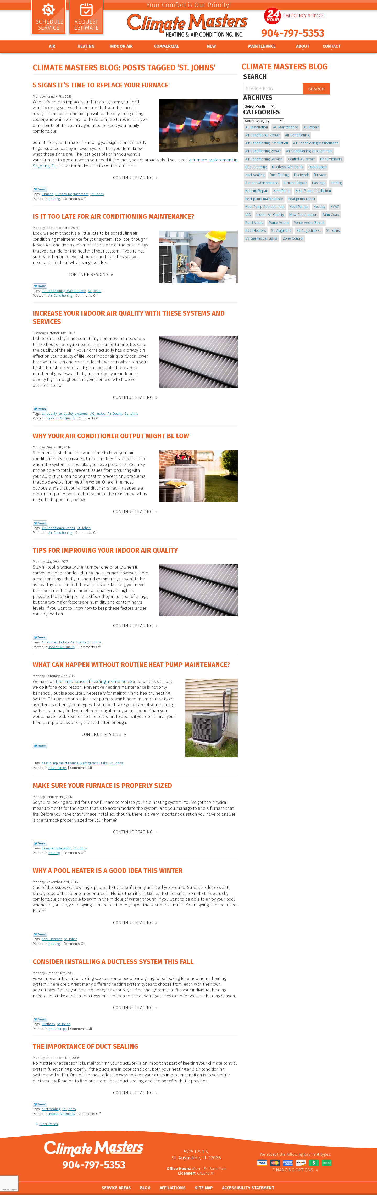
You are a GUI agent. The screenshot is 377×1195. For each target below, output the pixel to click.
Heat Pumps (57, 764)
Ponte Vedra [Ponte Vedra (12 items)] (279, 223)
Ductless (48, 1018)
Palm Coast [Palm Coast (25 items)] (331, 214)
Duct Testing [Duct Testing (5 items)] (279, 175)
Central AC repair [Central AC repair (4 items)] (301, 159)
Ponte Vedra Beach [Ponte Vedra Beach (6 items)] (309, 223)
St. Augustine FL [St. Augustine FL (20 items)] (309, 230)
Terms (14, 1189)
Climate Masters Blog (285, 66)
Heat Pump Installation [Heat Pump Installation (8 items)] (313, 191)
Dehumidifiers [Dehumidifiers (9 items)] (331, 159)
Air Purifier (49, 638)
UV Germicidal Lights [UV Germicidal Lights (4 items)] (261, 238)
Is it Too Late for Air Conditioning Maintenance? (113, 216)
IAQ (92, 411)
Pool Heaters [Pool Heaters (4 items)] (255, 230)
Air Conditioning (60, 294)
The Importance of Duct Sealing (85, 1040)
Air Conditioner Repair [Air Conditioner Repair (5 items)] (262, 135)
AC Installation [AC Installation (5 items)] (256, 127)
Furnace (47, 193)
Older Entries (48, 1117)
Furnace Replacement (71, 193)
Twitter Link (40, 188)
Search (316, 89)
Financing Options (293, 1163)
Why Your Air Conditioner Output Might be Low (111, 434)
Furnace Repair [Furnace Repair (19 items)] (295, 183)
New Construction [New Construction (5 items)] (303, 214)
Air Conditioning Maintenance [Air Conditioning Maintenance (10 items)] (316, 143)
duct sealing (51, 1102)
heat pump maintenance (60, 759)
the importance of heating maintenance (94, 677)
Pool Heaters (52, 933)
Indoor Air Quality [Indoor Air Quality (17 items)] (270, 214)
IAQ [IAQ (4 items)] (248, 214)
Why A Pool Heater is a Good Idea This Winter (107, 866)
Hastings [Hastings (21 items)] (318, 183)
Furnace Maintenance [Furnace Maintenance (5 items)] (261, 183)
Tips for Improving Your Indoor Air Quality (105, 547)
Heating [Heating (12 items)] (336, 183)
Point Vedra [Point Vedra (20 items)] (254, 223)
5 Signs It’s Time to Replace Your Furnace (100, 85)
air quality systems (73, 411)
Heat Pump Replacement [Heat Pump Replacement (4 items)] (264, 207)
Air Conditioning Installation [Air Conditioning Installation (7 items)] (266, 143)
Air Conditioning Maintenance (64, 289)
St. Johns (97, 193)
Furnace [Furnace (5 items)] (320, 175)
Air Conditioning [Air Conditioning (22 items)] (297, 135)
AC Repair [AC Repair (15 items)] (311, 127)
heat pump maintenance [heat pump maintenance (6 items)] (264, 199)
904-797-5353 (292, 33)
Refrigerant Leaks (94, 759)
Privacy (5, 1189)
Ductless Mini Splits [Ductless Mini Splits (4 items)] (287, 167)
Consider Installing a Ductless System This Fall (113, 956)
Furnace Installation (56, 843)
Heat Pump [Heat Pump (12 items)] (281, 191)
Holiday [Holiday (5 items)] (319, 207)
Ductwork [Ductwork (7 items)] (301, 175)
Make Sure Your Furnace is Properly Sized (102, 782)
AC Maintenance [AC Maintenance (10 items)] (285, 127)
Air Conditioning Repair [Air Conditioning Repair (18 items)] (263, 151)
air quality (49, 411)
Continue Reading (133, 177)
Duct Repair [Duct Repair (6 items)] (317, 167)
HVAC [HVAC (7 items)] (335, 207)
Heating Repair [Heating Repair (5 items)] (256, 191)
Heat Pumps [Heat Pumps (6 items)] (299, 207)
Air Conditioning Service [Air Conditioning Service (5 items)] (264, 159)
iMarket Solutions (208, 1191)
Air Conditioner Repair (58, 525)
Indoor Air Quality (109, 411)
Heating (54, 198)
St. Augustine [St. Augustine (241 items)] (281, 230)
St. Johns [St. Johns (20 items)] (333, 230)
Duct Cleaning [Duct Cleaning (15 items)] (256, 167)
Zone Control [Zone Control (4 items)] (293, 238)
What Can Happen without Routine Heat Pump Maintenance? (131, 661)
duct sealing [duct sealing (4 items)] (254, 175)
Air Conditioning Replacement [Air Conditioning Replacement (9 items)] (309, 151)
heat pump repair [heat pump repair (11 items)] (301, 199)
